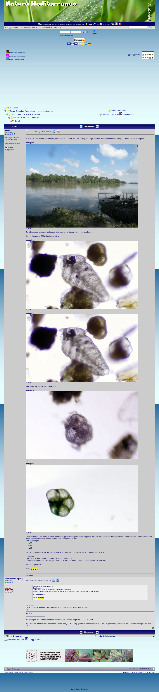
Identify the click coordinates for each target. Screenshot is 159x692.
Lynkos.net (84, 689)
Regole (108, 24)
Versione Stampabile (111, 114)
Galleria (78, 24)
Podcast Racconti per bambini (17, 56)
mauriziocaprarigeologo (15, 579)
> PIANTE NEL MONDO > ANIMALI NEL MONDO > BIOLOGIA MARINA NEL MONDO (130, 636)
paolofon (8, 130)
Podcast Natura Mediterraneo (17, 52)
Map (83, 24)
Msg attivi (54, 24)
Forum (42, 24)
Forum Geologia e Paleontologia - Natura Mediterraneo (31, 111)
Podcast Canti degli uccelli (16, 59)
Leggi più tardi (129, 114)
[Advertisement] (79, 80)
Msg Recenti (61, 24)
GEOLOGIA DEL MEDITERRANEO (26, 114)
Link (29, 543)
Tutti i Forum (13, 108)
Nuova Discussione (118, 111)
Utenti (73, 24)
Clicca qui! (57, 28)
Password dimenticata (66, 35)
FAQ (104, 24)
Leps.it (73, 689)
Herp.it (78, 689)
